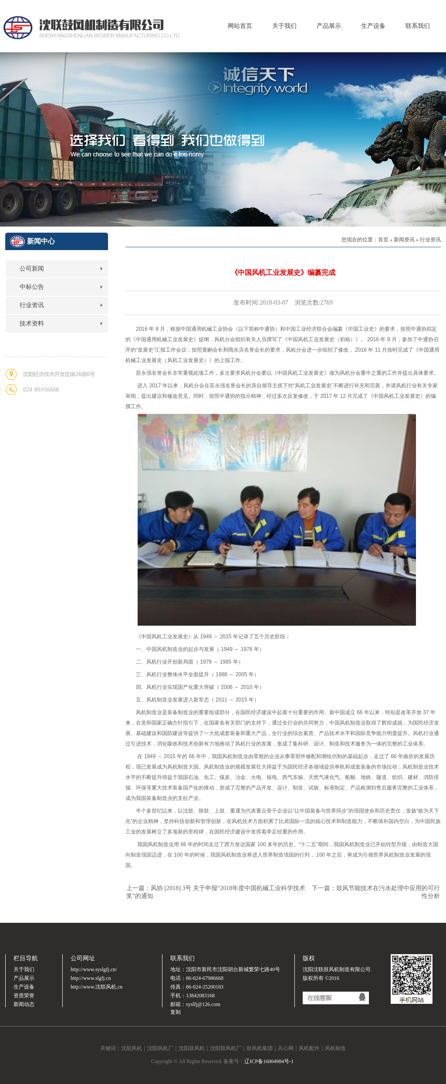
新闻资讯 (404, 240)
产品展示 (329, 26)
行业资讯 (32, 305)
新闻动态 (24, 1004)
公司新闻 (32, 268)
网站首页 (240, 26)
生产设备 (373, 26)
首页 (383, 240)
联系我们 (417, 26)
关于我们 (284, 26)
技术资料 (32, 323)
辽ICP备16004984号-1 (269, 1061)
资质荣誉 (24, 996)
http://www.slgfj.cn (91, 978)
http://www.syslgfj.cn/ (94, 969)
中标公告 (32, 287)
